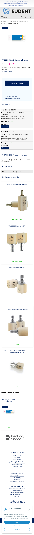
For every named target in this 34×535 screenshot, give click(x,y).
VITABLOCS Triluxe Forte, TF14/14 (18, 309)
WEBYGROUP (20, 533)
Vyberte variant (17, 83)
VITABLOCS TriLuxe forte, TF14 (17, 226)
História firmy (17, 490)
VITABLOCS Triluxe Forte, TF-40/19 (17, 184)
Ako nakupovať (17, 503)
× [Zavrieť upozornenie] (32, 3)
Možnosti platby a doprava (17, 501)
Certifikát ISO (17, 492)
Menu (4, 17)
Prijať (17, 522)
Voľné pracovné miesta (17, 494)
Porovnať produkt (11, 96)
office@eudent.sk (19, 475)
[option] (15, 437)
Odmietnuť (17, 529)
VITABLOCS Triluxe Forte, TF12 (17, 267)
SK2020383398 (19, 479)
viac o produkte (7, 71)
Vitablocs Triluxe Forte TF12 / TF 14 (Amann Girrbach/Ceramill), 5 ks (17, 351)
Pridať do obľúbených (12, 98)
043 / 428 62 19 (18, 473)
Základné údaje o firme (17, 488)
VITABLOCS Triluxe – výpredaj (8, 400)
